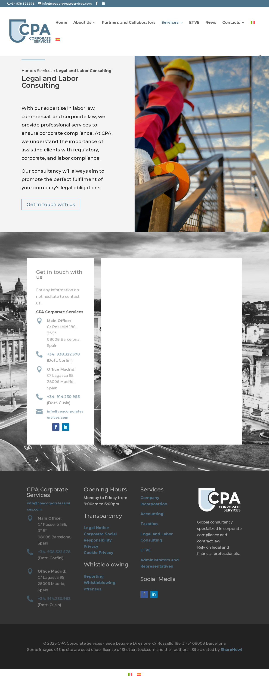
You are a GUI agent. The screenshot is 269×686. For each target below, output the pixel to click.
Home (61, 23)
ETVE (194, 23)
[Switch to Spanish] (58, 46)
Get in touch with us (51, 204)
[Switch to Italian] (253, 29)
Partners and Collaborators (128, 23)
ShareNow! (231, 649)
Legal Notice (96, 528)
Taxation (149, 524)
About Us (82, 23)
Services (170, 23)
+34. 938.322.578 (63, 354)
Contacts (231, 23)
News (210, 23)
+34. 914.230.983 (63, 397)
